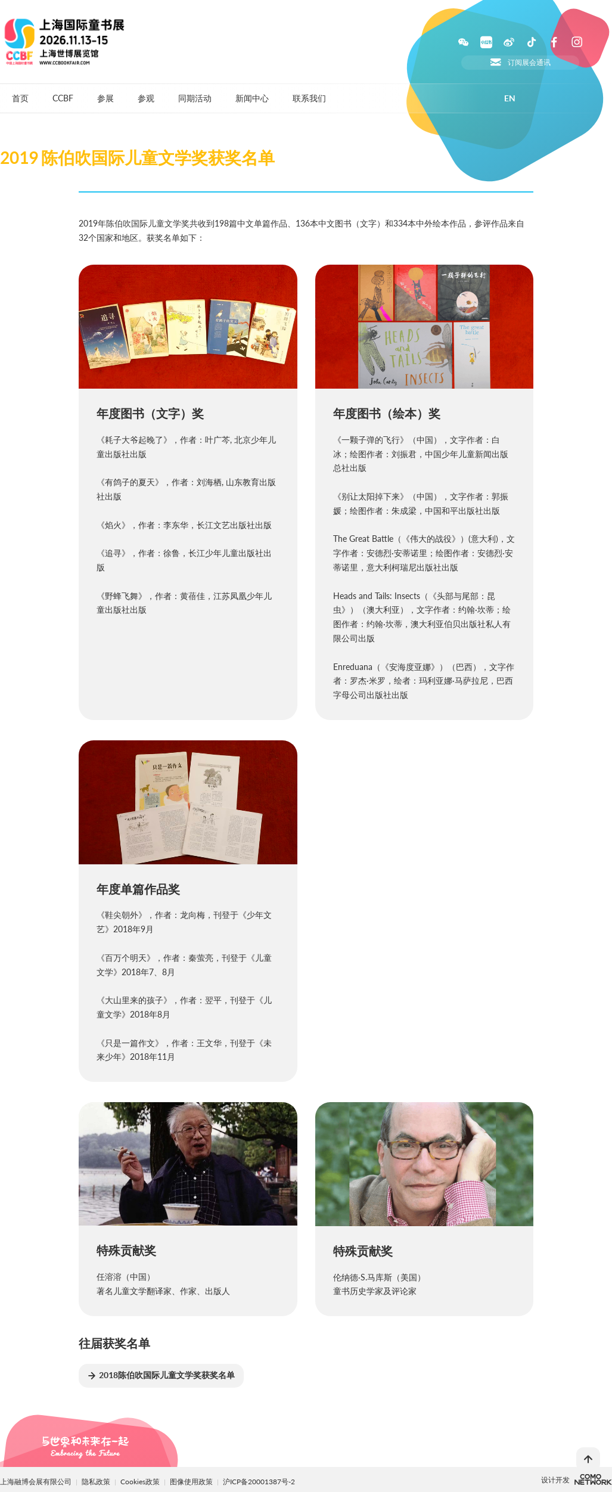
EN (509, 98)
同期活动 (195, 98)
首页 (20, 98)
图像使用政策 (192, 1481)
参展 (105, 98)
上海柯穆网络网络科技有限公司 (593, 1479)
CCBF (62, 98)
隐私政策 (96, 1481)
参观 (146, 98)
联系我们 (309, 98)
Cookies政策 (140, 1481)
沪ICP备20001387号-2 (259, 1481)
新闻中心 (252, 98)
